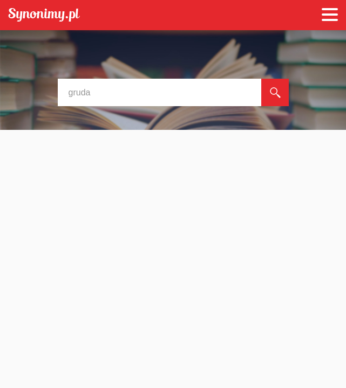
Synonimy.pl (44, 15)
